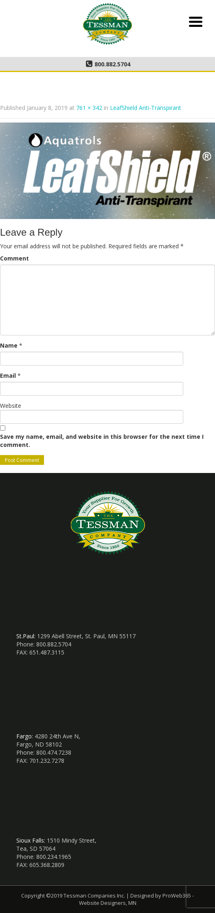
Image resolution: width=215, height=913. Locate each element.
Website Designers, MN (107, 902)
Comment (14, 258)
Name (9, 345)
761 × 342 (89, 108)
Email (8, 375)
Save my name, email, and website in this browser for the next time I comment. (102, 441)
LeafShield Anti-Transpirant (145, 108)
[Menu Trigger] (195, 21)
